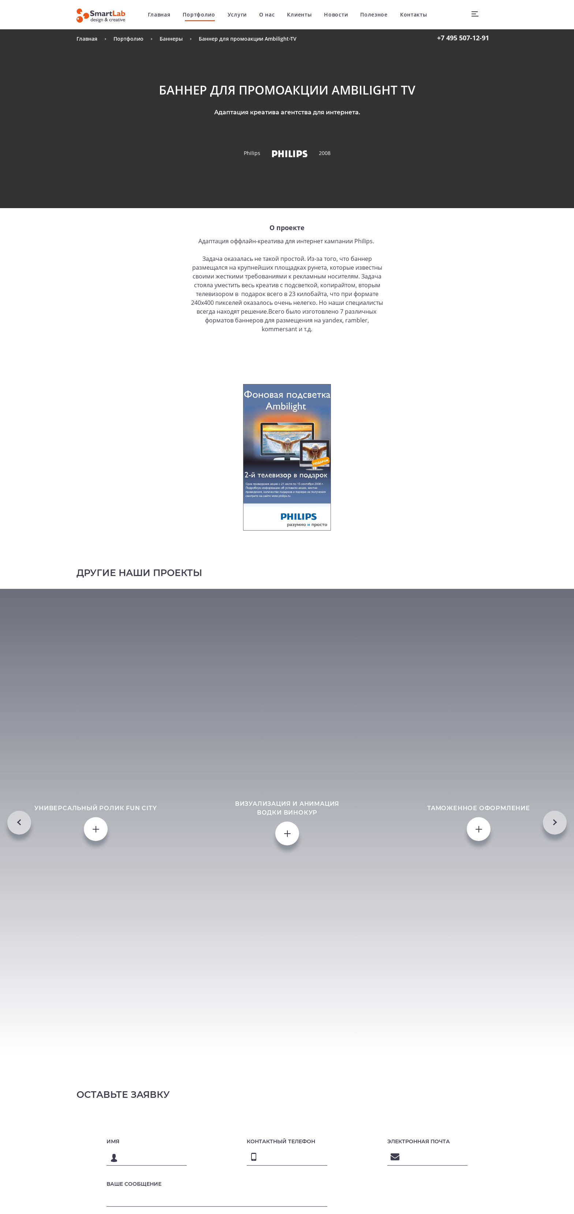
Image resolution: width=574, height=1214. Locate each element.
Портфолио (199, 14)
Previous (19, 822)
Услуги (237, 14)
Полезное (374, 14)
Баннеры (171, 38)
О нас (267, 14)
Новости (336, 14)
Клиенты (299, 14)
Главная (159, 14)
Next (555, 822)
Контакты (413, 14)
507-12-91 (463, 37)
